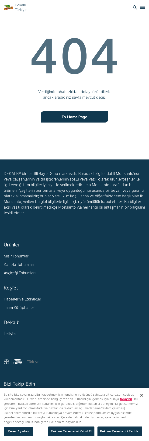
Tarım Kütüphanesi (19, 307)
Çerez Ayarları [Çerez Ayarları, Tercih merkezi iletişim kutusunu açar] (18, 432)
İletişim (10, 333)
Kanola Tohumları (19, 264)
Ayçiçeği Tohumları (19, 273)
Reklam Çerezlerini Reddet (120, 432)
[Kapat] (141, 395)
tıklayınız (126, 399)
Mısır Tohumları (16, 256)
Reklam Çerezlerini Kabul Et (71, 432)
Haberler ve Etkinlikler (22, 299)
